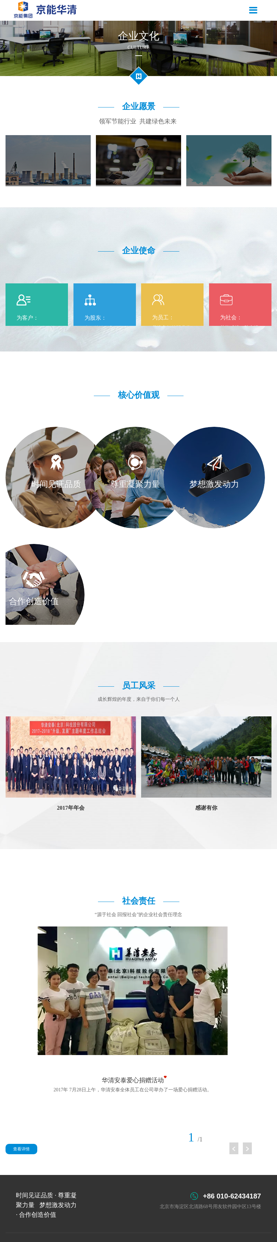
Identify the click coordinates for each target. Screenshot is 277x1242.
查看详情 (21, 1149)
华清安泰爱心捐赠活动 (133, 1080)
